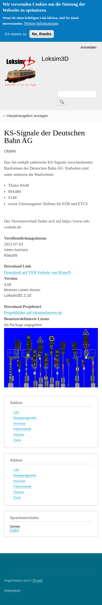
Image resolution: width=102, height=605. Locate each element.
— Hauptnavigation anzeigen (25, 116)
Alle (16, 412)
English (14, 530)
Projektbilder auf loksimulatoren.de (33, 312)
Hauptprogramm (24, 418)
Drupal (38, 580)
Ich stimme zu (15, 34)
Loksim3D (55, 58)
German (15, 526)
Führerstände (22, 429)
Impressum (12, 591)
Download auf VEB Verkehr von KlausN (37, 272)
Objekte (18, 435)
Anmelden (89, 47)
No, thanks (41, 34)
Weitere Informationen (41, 23)
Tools (17, 440)
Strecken (19, 423)
